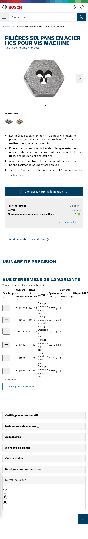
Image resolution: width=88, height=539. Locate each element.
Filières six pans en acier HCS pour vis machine (40, 26)
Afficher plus (15, 175)
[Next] (50, 105)
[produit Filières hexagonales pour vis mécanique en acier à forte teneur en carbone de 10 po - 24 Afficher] (6, 308)
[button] (5, 487)
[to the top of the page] (83, 519)
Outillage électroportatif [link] (22, 415)
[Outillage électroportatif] (40, 416)
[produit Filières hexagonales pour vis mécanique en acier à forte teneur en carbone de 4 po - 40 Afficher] (6, 345)
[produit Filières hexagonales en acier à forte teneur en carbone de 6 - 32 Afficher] (6, 358)
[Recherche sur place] (81, 17)
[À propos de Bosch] (32, 448)
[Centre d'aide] (25, 459)
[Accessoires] (23, 437)
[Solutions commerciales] (39, 469)
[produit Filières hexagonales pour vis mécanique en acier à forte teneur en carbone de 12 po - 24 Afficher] (6, 331)
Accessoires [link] (13, 437)
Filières (7, 26)
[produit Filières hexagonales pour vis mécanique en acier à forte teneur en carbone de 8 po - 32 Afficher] (6, 371)
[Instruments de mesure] (38, 427)
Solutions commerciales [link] (21, 469)
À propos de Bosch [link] (18, 447)
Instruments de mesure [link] (21, 426)
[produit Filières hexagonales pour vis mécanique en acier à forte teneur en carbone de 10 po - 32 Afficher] (6, 320)
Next (79, 78)
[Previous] (37, 105)
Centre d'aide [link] (14, 458)
